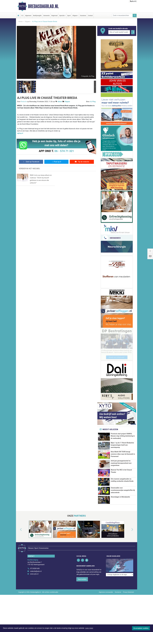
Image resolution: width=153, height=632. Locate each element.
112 (22, 15)
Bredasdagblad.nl (43, 6)
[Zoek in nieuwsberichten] (122, 15)
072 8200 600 (35, 568)
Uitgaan (27, 21)
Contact (90, 15)
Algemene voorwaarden (106, 592)
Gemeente (46, 15)
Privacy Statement (128, 592)
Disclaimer (118, 592)
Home (21, 21)
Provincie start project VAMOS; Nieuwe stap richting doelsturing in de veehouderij (123, 436)
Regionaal (54, 15)
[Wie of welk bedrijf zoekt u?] (119, 32)
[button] (18, 87)
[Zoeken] (135, 15)
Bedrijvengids (37, 15)
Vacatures (83, 15)
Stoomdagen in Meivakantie (120, 497)
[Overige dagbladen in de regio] (119, 574)
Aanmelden (82, 579)
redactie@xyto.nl (36, 571)
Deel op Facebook (31, 162)
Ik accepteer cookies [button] (141, 628)
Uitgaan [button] (75, 15)
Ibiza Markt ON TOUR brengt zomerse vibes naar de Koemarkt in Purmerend (123, 454)
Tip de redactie (82, 162)
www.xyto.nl (34, 574)
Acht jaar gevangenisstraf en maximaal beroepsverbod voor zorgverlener (121, 463)
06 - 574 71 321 (64, 151)
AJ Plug (93, 102)
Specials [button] (62, 15)
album (60, 102)
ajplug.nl (20, 133)
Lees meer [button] (89, 628)
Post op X (56, 162)
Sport (69, 15)
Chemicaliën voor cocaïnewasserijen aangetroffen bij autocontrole (123, 490)
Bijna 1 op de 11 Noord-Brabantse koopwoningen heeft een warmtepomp (122, 445)
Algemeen (28, 15)
